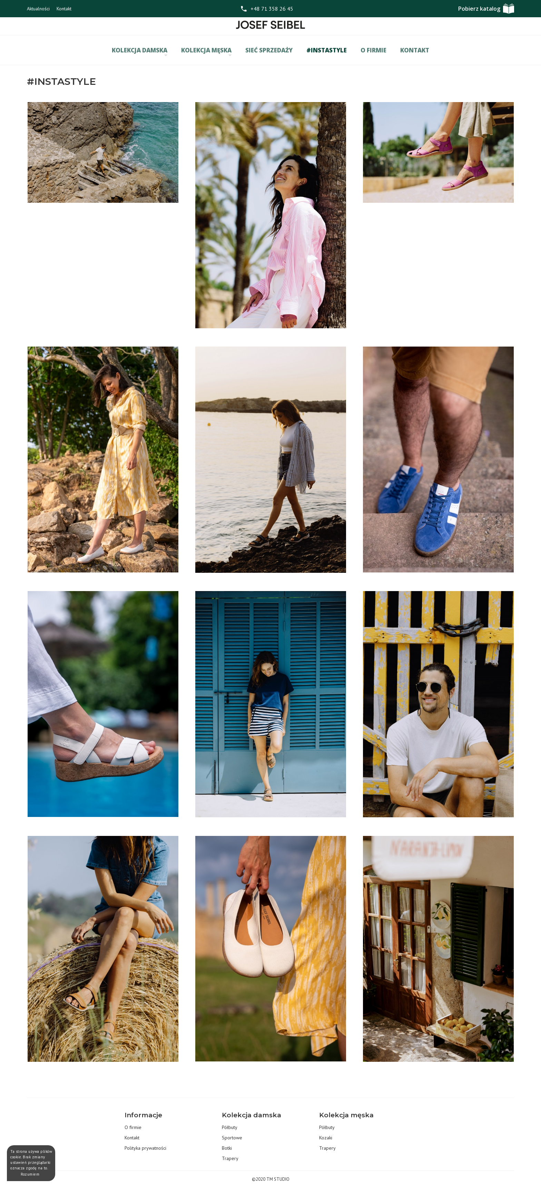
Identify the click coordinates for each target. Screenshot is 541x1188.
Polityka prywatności (145, 1148)
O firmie (373, 50)
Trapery (230, 1158)
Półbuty (229, 1127)
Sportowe (232, 1138)
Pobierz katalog (479, 8)
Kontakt (64, 9)
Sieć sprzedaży (269, 50)
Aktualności (38, 9)
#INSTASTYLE (326, 50)
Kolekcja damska (139, 51)
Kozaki (325, 1138)
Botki (227, 1148)
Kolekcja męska (206, 51)
